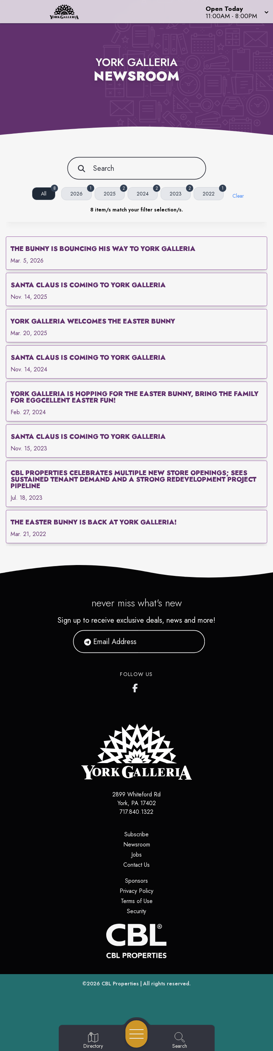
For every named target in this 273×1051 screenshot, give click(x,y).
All (48, 192)
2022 (213, 192)
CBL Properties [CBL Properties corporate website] (120, 983)
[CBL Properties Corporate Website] (136, 941)
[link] (136, 253)
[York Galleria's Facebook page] (136, 686)
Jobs (136, 854)
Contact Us (136, 865)
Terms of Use (137, 901)
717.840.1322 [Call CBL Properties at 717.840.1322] (136, 812)
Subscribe (136, 834)
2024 (147, 192)
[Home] (70, 11)
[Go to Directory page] (93, 1041)
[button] (236, 11)
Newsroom (136, 844)
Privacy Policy (136, 891)
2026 (81, 192)
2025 (114, 192)
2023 (180, 192)
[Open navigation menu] (136, 1034)
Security (136, 911)
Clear (238, 195)
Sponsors (136, 881)
